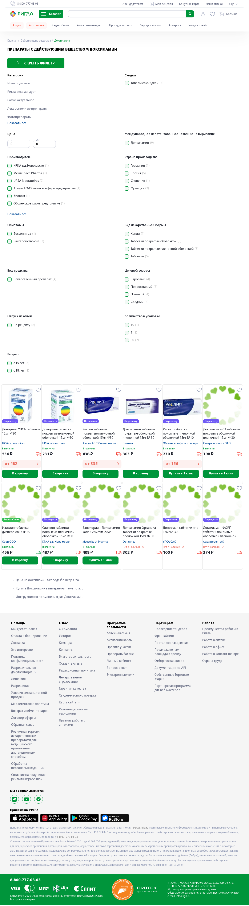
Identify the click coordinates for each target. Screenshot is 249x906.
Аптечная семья (118, 634)
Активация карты (119, 641)
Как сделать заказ (24, 630)
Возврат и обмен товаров (29, 712)
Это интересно (22, 650)
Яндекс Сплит (60, 25)
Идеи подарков (18, 83)
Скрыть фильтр (36, 63)
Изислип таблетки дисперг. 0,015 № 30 (16, 530)
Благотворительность (75, 657)
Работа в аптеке (214, 641)
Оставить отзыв (70, 664)
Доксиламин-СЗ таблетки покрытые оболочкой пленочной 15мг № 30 (221, 434)
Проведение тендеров (170, 630)
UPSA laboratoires (13, 443)
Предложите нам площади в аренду (167, 653)
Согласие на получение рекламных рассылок (28, 778)
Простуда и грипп (120, 25)
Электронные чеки (120, 675)
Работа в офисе (213, 648)
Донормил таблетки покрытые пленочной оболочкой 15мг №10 (58, 434)
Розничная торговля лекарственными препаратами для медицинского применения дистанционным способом (26, 745)
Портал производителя (171, 643)
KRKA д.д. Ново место (56, 542)
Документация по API (170, 668)
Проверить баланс (120, 654)
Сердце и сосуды (150, 25)
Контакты (66, 650)
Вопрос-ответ (117, 668)
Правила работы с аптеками (72, 723)
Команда (65, 643)
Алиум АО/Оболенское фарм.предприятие (110, 443)
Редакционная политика (77, 671)
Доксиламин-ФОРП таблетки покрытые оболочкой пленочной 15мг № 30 (219, 533)
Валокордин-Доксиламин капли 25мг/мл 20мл (101, 530)
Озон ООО (9, 542)
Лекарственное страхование (70, 680)
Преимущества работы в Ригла (220, 632)
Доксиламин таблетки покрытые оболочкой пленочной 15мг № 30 (139, 434)
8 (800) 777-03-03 (67, 838)
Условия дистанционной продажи (29, 696)
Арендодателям (133, 4)
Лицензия (18, 680)
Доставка (18, 643)
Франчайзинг (164, 637)
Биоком (128, 443)
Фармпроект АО (213, 542)
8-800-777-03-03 (25, 881)
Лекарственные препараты (27, 108)
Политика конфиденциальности (27, 660)
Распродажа (36, 25)
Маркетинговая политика (30, 705)
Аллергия (175, 25)
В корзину (21, 473)
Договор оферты (23, 718)
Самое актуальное (20, 100)
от (12, 139)
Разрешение (20, 687)
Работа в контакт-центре (220, 655)
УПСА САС (169, 542)
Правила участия (119, 647)
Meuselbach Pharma (95, 542)
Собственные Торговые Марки (171, 678)
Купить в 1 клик (182, 473)
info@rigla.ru (183, 897)
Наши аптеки (214, 4)
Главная (12, 40)
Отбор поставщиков (169, 662)
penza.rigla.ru (140, 828)
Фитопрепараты (19, 117)
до (38, 139)
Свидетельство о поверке (77, 696)
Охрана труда (212, 662)
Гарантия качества (72, 689)
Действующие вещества (35, 40)
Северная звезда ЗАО (217, 443)
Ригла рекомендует (89, 25)
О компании (68, 630)
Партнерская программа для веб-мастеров (172, 689)
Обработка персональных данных (27, 767)
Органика (129, 542)
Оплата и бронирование (29, 637)
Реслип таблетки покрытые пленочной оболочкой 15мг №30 (99, 434)
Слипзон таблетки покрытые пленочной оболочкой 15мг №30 (58, 532)
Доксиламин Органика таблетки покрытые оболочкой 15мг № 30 (139, 532)
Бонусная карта (189, 4)
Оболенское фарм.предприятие (183, 443)
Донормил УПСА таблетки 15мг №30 (21, 431)
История (65, 637)
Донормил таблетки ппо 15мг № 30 (180, 530)
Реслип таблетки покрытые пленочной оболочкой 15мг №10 (179, 434)
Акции (17, 25)
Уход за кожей (198, 25)
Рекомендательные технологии (73, 712)
